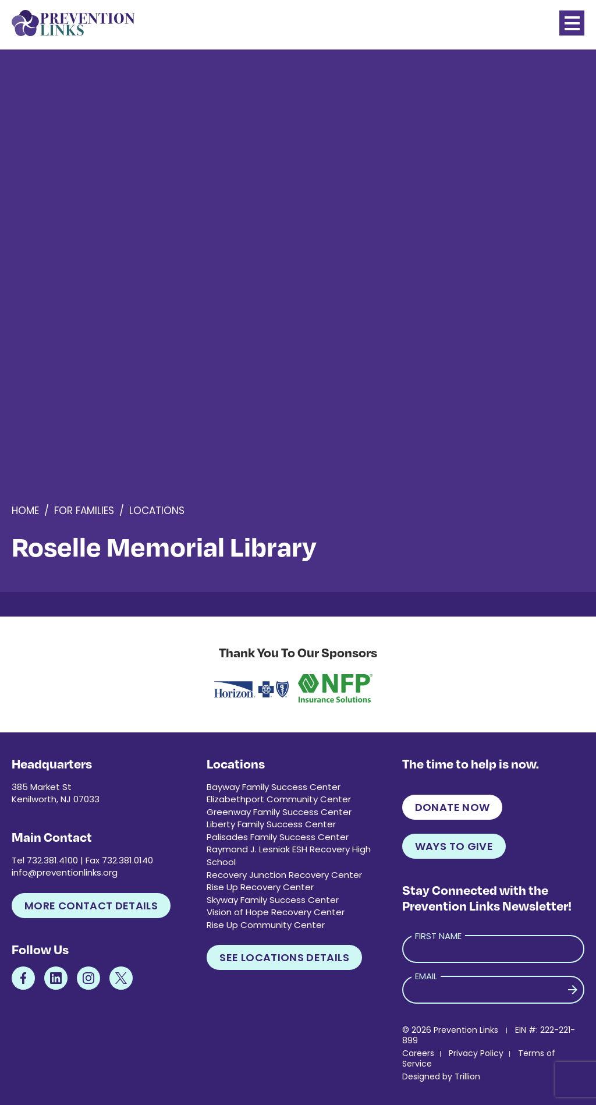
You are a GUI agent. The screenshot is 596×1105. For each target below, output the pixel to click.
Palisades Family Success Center (278, 837)
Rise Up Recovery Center (260, 887)
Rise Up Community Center (266, 925)
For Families (84, 511)
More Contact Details (91, 905)
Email (426, 976)
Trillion (467, 1076)
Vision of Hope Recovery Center (276, 912)
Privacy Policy (476, 1053)
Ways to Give (454, 846)
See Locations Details (284, 957)
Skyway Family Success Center (273, 900)
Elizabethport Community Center (279, 799)
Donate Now (452, 807)
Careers (418, 1053)
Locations (157, 511)
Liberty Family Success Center (271, 824)
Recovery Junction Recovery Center (284, 875)
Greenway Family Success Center (279, 812)
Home (25, 511)
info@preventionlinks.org (65, 872)
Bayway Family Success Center (273, 787)
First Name (438, 936)
